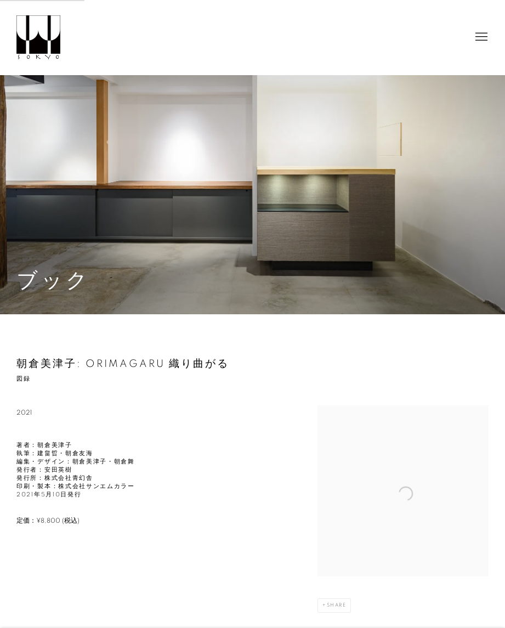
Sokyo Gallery (38, 37)
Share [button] (336, 605)
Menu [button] (480, 37)
